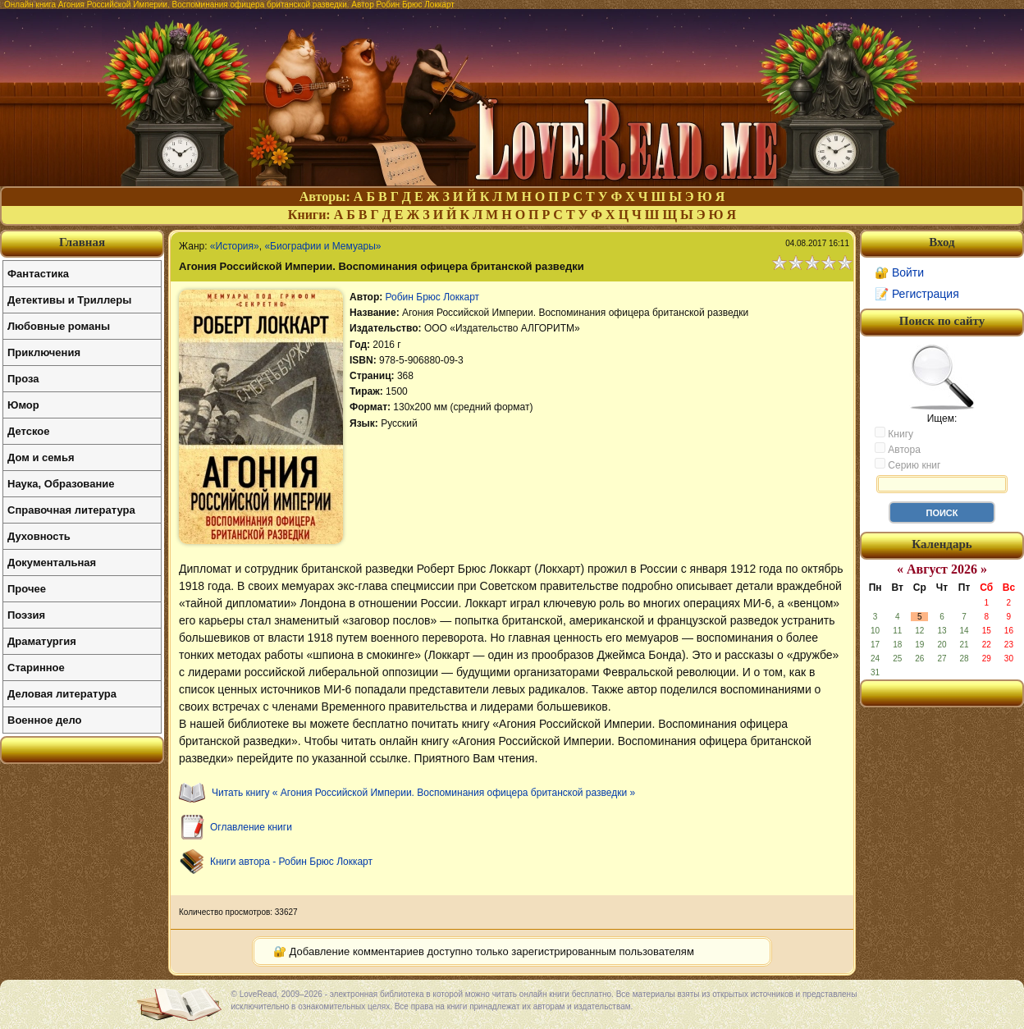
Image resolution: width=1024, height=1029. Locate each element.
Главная (82, 242)
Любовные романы (58, 326)
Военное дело (44, 720)
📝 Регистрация (917, 293)
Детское (28, 431)
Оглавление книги (251, 827)
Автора (898, 448)
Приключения (43, 352)
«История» (234, 246)
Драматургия (41, 641)
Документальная (51, 562)
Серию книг (907, 464)
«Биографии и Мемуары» (322, 246)
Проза (23, 379)
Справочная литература (71, 510)
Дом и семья (41, 457)
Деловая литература (62, 694)
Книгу (894, 433)
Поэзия (26, 615)
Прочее (26, 589)
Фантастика (38, 274)
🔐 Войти (899, 272)
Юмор (23, 405)
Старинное (36, 667)
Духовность (39, 536)
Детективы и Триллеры (69, 300)
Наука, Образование (60, 484)
